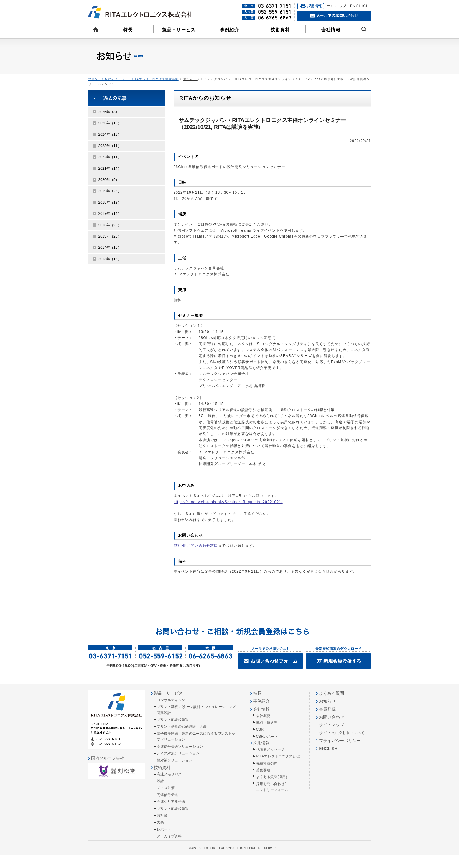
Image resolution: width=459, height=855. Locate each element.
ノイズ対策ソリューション (178, 753)
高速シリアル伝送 (171, 802)
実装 (160, 822)
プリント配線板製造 (173, 720)
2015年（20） (109, 236)
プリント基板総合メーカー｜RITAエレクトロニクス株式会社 (133, 79)
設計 (160, 781)
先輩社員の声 (267, 763)
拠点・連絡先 (267, 723)
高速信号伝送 (167, 795)
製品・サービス (178, 29)
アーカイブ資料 (169, 836)
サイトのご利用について (342, 732)
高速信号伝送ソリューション (180, 746)
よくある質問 (331, 693)
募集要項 (263, 770)
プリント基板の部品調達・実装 (182, 726)
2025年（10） (109, 123)
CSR (260, 729)
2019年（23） (109, 191)
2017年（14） (109, 214)
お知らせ (190, 79)
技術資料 (280, 29)
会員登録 (327, 709)
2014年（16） (109, 248)
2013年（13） (109, 259)
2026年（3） (108, 112)
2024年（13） (109, 134)
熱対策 (162, 815)
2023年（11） (109, 146)
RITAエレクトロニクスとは (278, 756)
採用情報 (261, 742)
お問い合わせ (331, 717)
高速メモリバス (169, 774)
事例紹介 (229, 29)
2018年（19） (109, 202)
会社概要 (263, 716)
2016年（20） (109, 225)
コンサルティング (171, 700)
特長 (128, 29)
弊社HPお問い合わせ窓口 (196, 545)
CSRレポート (267, 736)
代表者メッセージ (270, 749)
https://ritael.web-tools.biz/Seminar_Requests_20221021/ (228, 502)
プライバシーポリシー (340, 740)
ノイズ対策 (166, 788)
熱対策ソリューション (175, 760)
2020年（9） (108, 180)
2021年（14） (109, 169)
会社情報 (330, 29)
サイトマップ (331, 724)
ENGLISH (328, 748)
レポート (164, 829)
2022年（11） (109, 157)
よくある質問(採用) (271, 777)
